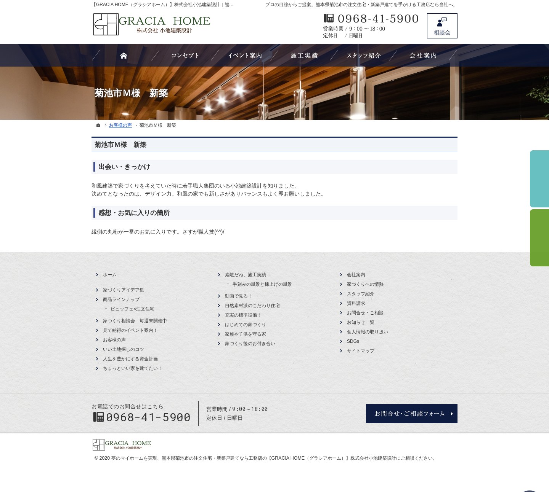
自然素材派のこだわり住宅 (252, 305)
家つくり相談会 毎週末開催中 (135, 320)
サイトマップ (360, 350)
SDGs (353, 341)
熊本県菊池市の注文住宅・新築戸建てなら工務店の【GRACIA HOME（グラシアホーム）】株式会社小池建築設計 (279, 458)
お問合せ (442, 25)
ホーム (110, 274)
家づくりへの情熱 (365, 284)
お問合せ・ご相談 (365, 312)
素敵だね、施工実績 (245, 274)
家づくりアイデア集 (123, 290)
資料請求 (356, 303)
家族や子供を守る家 (245, 334)
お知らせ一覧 (360, 322)
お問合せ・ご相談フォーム (412, 413)
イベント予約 (539, 178)
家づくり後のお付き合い (250, 343)
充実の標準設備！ (243, 315)
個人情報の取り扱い (367, 331)
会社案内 (356, 274)
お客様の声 (114, 339)
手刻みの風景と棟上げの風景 (262, 284)
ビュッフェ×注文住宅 (132, 309)
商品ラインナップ (121, 299)
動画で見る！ (238, 296)
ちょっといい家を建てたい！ (132, 368)
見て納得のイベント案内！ (130, 330)
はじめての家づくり (245, 324)
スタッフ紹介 (360, 293)
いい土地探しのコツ (123, 349)
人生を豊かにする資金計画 (130, 358)
